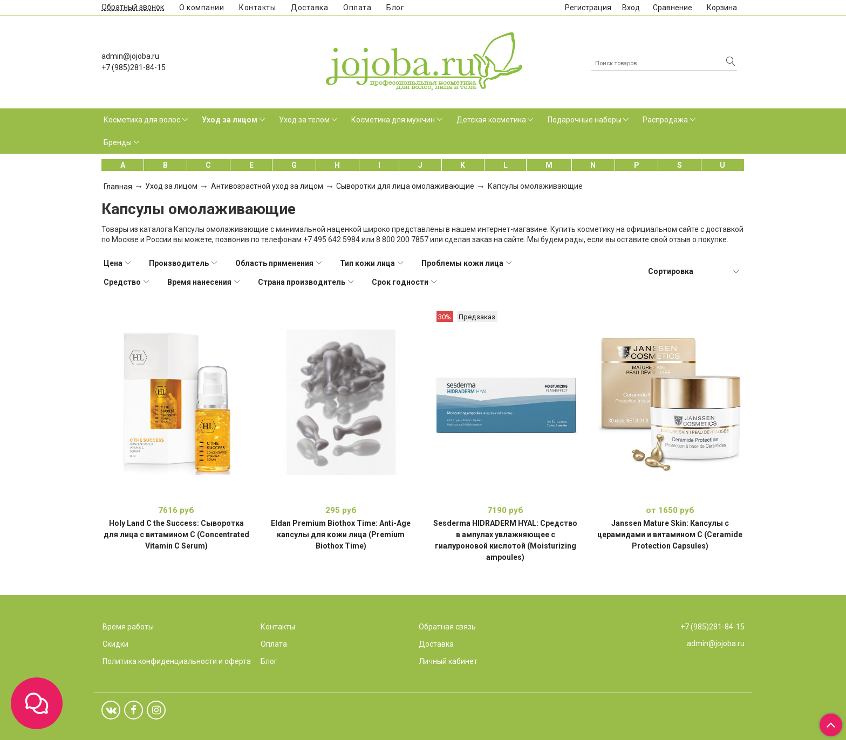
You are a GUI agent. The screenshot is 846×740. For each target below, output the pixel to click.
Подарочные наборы (585, 119)
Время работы (128, 626)
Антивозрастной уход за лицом (267, 186)
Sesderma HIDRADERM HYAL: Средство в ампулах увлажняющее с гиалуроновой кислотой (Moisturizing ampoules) (505, 540)
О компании (201, 7)
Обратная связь (447, 626)
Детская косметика (491, 119)
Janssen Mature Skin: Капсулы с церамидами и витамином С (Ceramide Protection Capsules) (669, 534)
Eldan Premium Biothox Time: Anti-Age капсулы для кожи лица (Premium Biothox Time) (341, 534)
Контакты (257, 7)
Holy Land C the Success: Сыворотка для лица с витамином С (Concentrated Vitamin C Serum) (176, 534)
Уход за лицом (229, 119)
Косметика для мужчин (393, 119)
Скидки (115, 644)
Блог (395, 7)
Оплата (357, 7)
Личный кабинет (448, 661)
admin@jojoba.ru (130, 56)
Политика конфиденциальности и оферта (177, 661)
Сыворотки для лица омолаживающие (405, 186)
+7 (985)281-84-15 (133, 67)
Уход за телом (304, 119)
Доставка (309, 7)
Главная (118, 186)
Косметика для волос (142, 119)
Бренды (118, 142)
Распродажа (665, 119)
